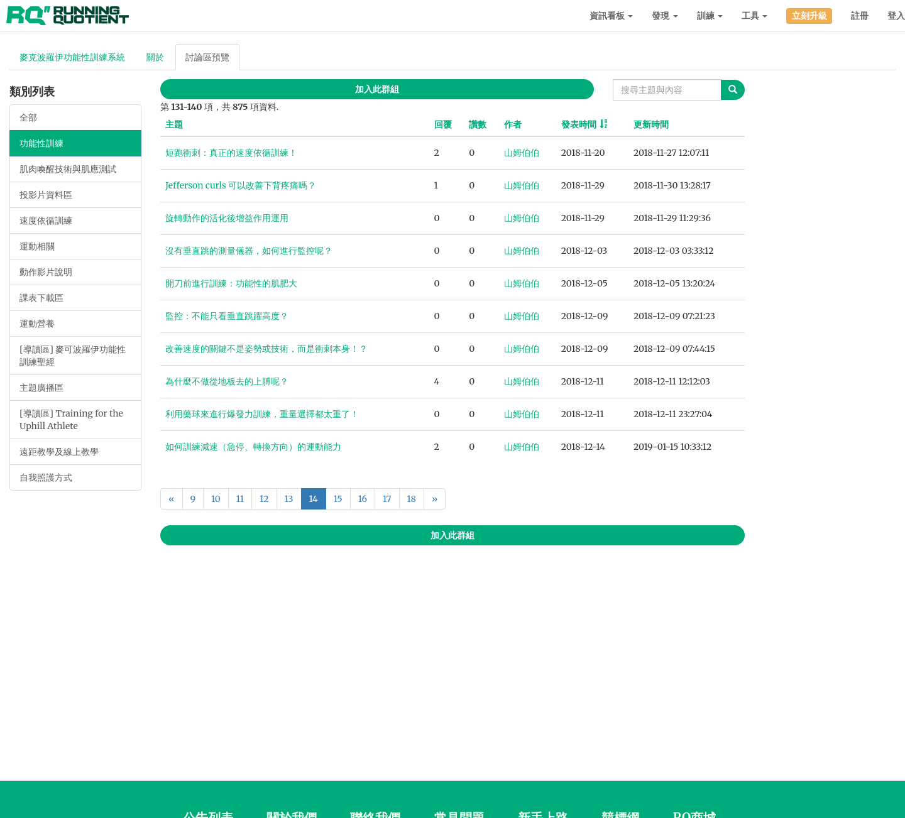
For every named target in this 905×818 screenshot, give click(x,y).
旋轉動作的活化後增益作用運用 (226, 218)
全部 (28, 117)
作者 (513, 124)
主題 (174, 124)
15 (338, 498)
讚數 (477, 124)
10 (216, 498)
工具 (754, 15)
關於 (155, 57)
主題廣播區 (41, 387)
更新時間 (651, 124)
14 (313, 498)
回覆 (443, 124)
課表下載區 (41, 297)
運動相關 (37, 246)
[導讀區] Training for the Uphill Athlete (71, 420)
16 (362, 498)
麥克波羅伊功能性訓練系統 (72, 57)
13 (289, 498)
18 (411, 498)
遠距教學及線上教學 (59, 451)
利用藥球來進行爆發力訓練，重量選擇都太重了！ (262, 414)
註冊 (860, 15)
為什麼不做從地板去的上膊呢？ (226, 381)
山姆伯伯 (521, 152)
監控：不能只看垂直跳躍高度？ (226, 316)
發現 (664, 15)
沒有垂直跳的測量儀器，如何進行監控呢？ (248, 250)
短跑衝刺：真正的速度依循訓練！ (231, 152)
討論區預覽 (207, 57)
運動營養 (37, 323)
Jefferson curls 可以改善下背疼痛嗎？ (240, 185)
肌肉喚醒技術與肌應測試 (67, 169)
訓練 (710, 15)
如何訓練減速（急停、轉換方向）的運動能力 (253, 446)
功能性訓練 (41, 143)
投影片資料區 (45, 194)
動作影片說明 (45, 272)
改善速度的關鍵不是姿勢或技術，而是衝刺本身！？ (266, 348)
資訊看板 (611, 15)
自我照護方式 (45, 477)
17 (387, 498)
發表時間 (578, 124)
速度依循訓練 (45, 220)
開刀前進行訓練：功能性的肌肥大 (231, 283)
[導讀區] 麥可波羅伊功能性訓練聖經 (72, 356)
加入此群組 (377, 89)
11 (240, 498)
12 (264, 498)
